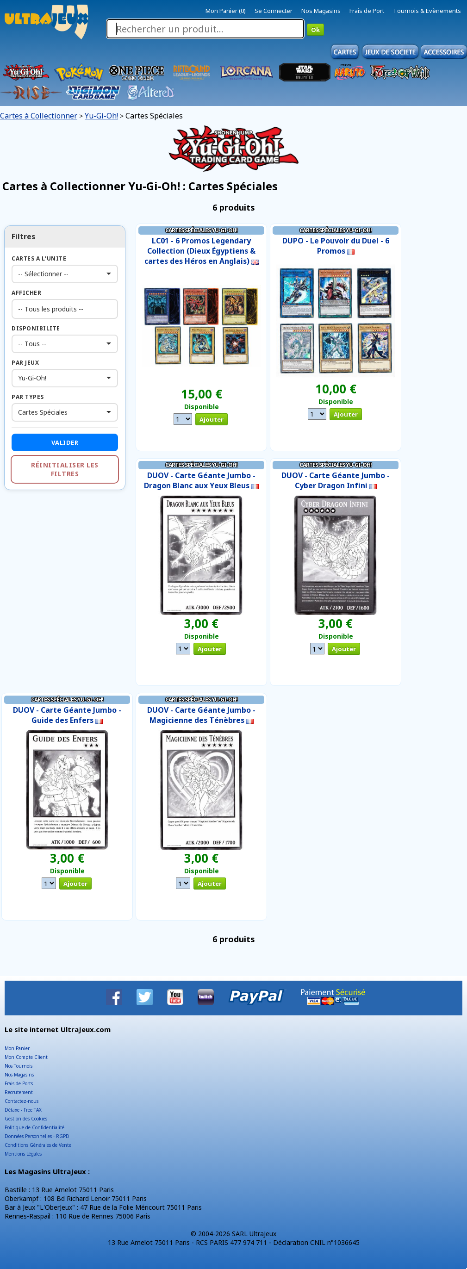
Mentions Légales (23, 1154)
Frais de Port (366, 10)
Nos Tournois (18, 1066)
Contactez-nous (21, 1101)
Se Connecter (274, 10)
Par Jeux (25, 363)
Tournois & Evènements (427, 10)
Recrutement (19, 1092)
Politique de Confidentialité (34, 1127)
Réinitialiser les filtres (65, 469)
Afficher (26, 293)
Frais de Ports (19, 1083)
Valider (65, 442)
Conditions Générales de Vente (38, 1145)
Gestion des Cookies (26, 1118)
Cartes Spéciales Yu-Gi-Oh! (201, 230)
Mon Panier (17, 1048)
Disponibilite (36, 328)
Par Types (28, 397)
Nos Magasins (321, 10)
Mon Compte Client (26, 1057)
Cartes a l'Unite (39, 258)
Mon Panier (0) (225, 10)
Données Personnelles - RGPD (37, 1136)
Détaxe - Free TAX (23, 1110)
